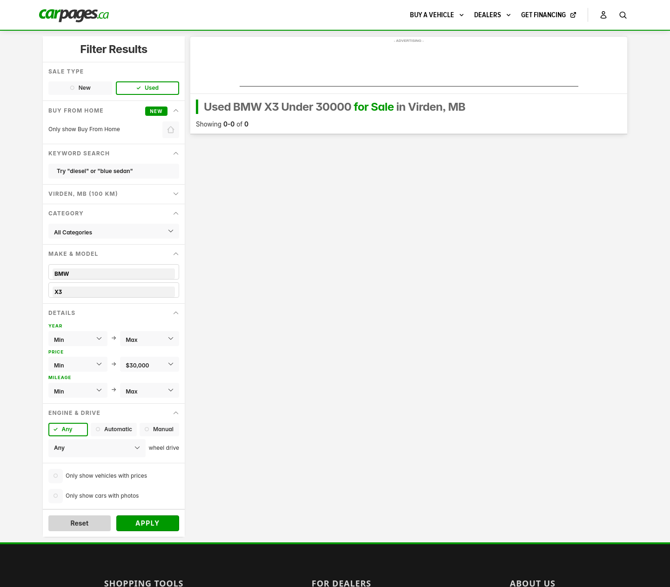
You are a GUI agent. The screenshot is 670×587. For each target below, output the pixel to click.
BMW (114, 273)
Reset (79, 523)
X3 (114, 292)
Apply (147, 523)
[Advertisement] (409, 66)
